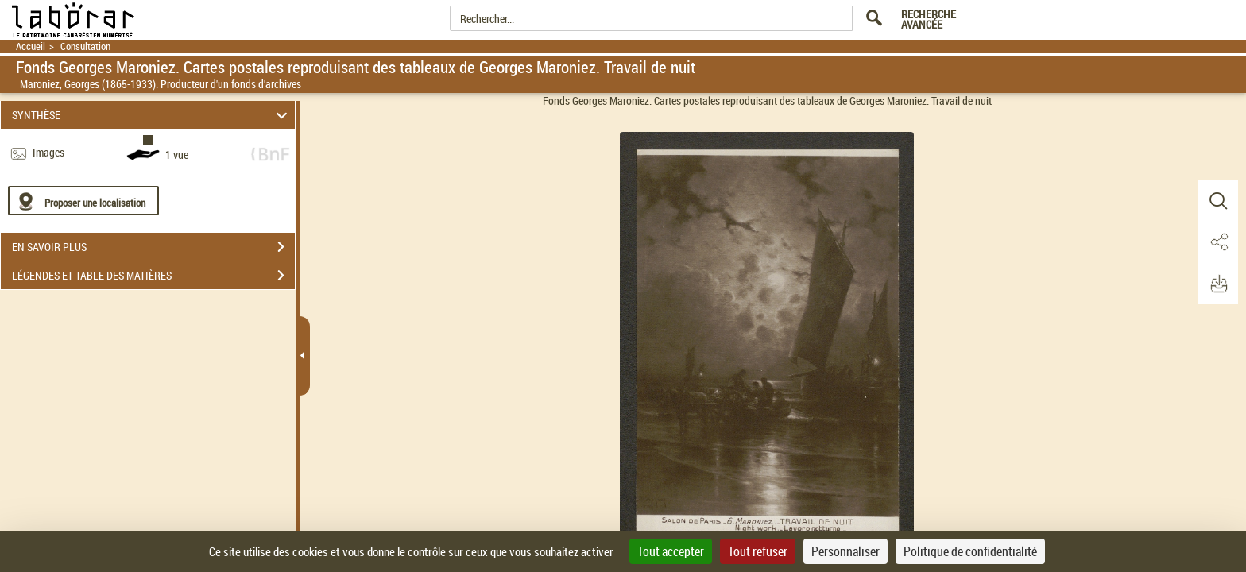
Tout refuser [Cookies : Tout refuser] (757, 551)
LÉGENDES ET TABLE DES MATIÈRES (153, 276)
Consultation (85, 46)
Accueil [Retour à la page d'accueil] (30, 46)
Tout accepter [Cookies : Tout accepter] (670, 551)
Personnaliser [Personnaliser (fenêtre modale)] (845, 551)
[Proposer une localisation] (83, 200)
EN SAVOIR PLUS (153, 247)
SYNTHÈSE (152, 115)
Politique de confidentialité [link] (970, 551)
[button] (1218, 201)
